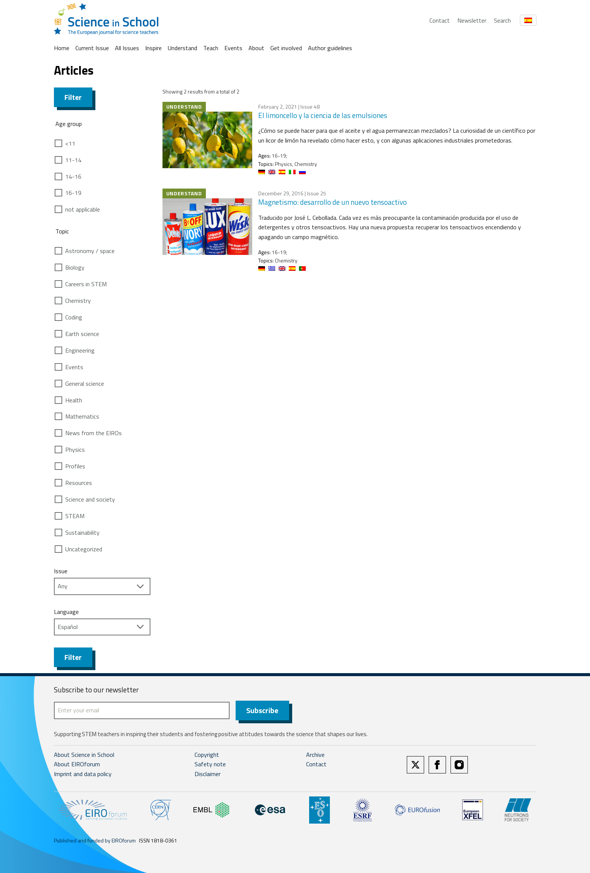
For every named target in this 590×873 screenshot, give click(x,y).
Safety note (210, 764)
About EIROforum (77, 764)
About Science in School (84, 754)
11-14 (73, 159)
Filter (73, 97)
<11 (70, 143)
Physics (75, 449)
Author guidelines (330, 47)
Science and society (90, 499)
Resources (78, 482)
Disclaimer (208, 773)
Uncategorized (83, 549)
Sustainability (82, 532)
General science (84, 383)
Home (61, 47)
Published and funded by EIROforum (95, 840)
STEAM (74, 515)
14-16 (73, 176)
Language (66, 611)
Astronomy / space (90, 250)
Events (233, 47)
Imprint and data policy (83, 773)
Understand (182, 47)
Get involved (286, 47)
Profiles (75, 466)
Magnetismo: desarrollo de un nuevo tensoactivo (332, 201)
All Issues (127, 47)
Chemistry (78, 300)
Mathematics (82, 416)
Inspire (153, 47)
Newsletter (471, 20)
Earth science (82, 333)
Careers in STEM (86, 283)
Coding (73, 317)
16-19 (73, 192)
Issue (60, 570)
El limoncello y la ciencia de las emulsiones (322, 115)
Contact (439, 20)
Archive (315, 754)
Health (73, 400)
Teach (210, 47)
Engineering (80, 350)
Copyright (207, 754)
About (256, 47)
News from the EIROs (93, 432)
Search (502, 20)
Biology (74, 267)
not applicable (82, 209)
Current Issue (92, 47)
